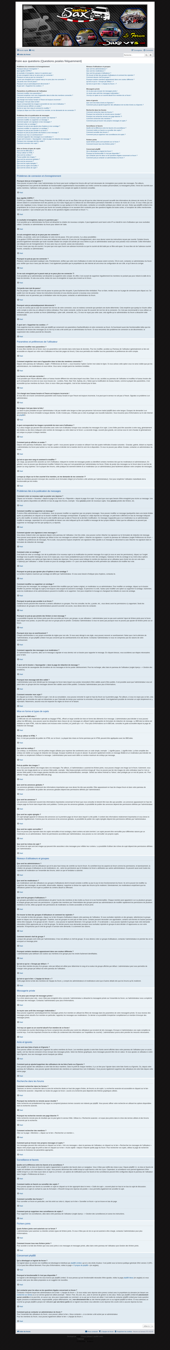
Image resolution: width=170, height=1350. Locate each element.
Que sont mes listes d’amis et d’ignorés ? (100, 103)
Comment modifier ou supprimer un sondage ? (33, 128)
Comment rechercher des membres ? (99, 118)
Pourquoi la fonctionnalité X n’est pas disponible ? (103, 153)
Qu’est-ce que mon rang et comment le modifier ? (34, 108)
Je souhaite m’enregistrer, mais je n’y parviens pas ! (34, 73)
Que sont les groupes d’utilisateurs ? (98, 73)
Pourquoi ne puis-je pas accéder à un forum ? (32, 130)
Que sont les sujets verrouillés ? (28, 165)
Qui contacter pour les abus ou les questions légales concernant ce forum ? (111, 155)
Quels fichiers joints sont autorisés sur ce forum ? (103, 142)
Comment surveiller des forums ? (97, 132)
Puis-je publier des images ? (26, 157)
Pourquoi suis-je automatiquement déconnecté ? (33, 84)
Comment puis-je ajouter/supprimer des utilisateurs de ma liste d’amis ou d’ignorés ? (114, 105)
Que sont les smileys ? (24, 155)
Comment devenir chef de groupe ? (98, 77)
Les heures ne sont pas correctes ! (28, 97)
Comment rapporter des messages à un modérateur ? (35, 137)
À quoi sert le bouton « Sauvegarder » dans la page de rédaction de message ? (44, 139)
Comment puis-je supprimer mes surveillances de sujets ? (106, 134)
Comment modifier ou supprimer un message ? (33, 120)
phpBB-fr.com (88, 1339)
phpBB (21, 415)
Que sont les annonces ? (25, 161)
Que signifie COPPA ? (24, 71)
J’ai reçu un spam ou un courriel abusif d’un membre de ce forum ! (108, 95)
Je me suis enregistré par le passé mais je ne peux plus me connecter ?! (41, 79)
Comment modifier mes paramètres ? (29, 93)
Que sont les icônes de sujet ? (27, 168)
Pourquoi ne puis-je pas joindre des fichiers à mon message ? (38, 132)
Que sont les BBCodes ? (25, 150)
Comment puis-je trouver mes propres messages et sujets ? (106, 121)
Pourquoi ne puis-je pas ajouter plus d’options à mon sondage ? (38, 126)
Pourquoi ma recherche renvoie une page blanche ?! (104, 116)
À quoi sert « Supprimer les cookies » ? (30, 86)
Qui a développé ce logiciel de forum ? (99, 151)
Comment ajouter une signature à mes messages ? (34, 122)
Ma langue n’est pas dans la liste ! (28, 102)
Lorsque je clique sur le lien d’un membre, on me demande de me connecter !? (46, 110)
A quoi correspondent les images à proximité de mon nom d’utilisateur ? (41, 104)
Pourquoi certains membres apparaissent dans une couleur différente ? (110, 79)
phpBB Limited (76, 1263)
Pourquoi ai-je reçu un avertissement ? (30, 135)
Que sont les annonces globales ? (28, 159)
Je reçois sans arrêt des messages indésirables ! (102, 93)
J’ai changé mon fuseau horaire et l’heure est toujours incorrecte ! (39, 99)
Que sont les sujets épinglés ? (27, 163)
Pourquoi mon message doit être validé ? (31, 141)
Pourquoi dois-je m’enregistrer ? (28, 69)
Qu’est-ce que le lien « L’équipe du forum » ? (101, 84)
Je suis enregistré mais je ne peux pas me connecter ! (35, 75)
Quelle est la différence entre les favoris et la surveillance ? (106, 128)
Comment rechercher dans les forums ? (99, 112)
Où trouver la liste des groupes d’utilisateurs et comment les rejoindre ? (110, 75)
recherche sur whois (24, 1295)
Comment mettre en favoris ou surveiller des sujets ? (104, 130)
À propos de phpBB (81, 1265)
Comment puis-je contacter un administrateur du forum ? (105, 158)
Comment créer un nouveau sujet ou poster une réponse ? (37, 118)
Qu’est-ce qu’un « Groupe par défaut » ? (100, 81)
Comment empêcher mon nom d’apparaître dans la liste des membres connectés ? (45, 95)
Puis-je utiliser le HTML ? (25, 153)
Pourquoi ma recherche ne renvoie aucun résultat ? (103, 114)
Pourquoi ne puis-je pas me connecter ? (30, 77)
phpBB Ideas (128, 1278)
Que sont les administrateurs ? (96, 69)
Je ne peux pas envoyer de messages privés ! (101, 91)
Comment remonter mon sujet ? (28, 143)
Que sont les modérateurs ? (95, 71)
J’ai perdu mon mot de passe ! (27, 81)
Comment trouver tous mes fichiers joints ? (100, 144)
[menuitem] (31, 50)
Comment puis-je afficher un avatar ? (29, 106)
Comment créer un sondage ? (27, 124)
